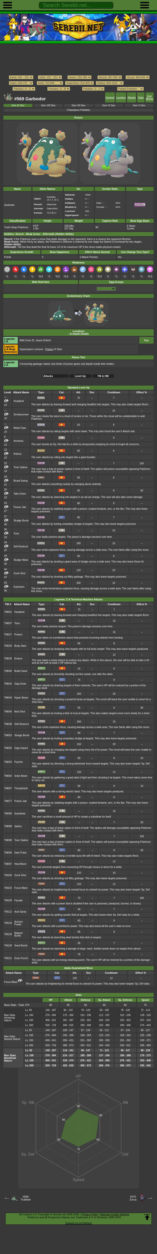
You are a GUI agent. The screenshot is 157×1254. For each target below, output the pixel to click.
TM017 (8, 634)
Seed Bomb (21, 945)
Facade (18, 900)
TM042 (8, 683)
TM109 (8, 900)
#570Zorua (133, 1198)
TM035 (8, 658)
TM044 (8, 697)
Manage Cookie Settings (115, 1214)
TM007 (8, 623)
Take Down (19, 493)
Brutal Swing (20, 480)
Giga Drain (20, 683)
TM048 (8, 724)
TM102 (8, 888)
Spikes (18, 826)
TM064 (8, 776)
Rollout (17, 454)
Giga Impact (21, 748)
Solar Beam (21, 776)
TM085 (8, 813)
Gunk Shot (19, 573)
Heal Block (20, 864)
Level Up (80, 376)
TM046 (8, 711)
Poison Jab (19, 507)
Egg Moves (149, 97)
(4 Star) (53, 349)
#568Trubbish (25, 1198)
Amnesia (18, 441)
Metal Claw (19, 428)
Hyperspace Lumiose (31, 349)
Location (121, 97)
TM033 (8, 646)
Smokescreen (21, 414)
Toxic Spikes (20, 467)
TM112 (8, 911)
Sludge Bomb (21, 520)
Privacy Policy (90, 1214)
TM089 (8, 840)
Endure (18, 658)
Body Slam (20, 646)
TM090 (8, 852)
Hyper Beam (21, 697)
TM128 (8, 945)
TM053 (8, 735)
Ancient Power (18, 923)
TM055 (8, 748)
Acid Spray (20, 911)
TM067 (8, 788)
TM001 (8, 612)
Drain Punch (21, 958)
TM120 (8, 923)
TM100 (8, 875)
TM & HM (103, 376)
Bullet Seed (20, 671)
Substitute (19, 813)
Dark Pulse (20, 852)
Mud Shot (19, 711)
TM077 (8, 801)
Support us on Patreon (78, 1223)
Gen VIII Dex (48, 105)
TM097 (8, 864)
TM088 (8, 826)
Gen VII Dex (78, 105)
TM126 (8, 934)
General (110, 97)
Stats (141, 97)
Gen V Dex (139, 105)
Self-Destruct (20, 546)
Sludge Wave (20, 560)
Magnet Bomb (18, 934)
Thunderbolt (21, 788)
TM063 (8, 762)
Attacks (131, 97)
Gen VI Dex (108, 105)
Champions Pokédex (78, 110)
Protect (18, 634)
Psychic (18, 762)
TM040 (8, 671)
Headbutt (18, 401)
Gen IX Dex (18, 105)
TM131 (8, 958)
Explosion (18, 586)
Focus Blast (21, 888)
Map (146, 340)
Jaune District (43, 340)
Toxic (16, 533)
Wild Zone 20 (26, 340)
